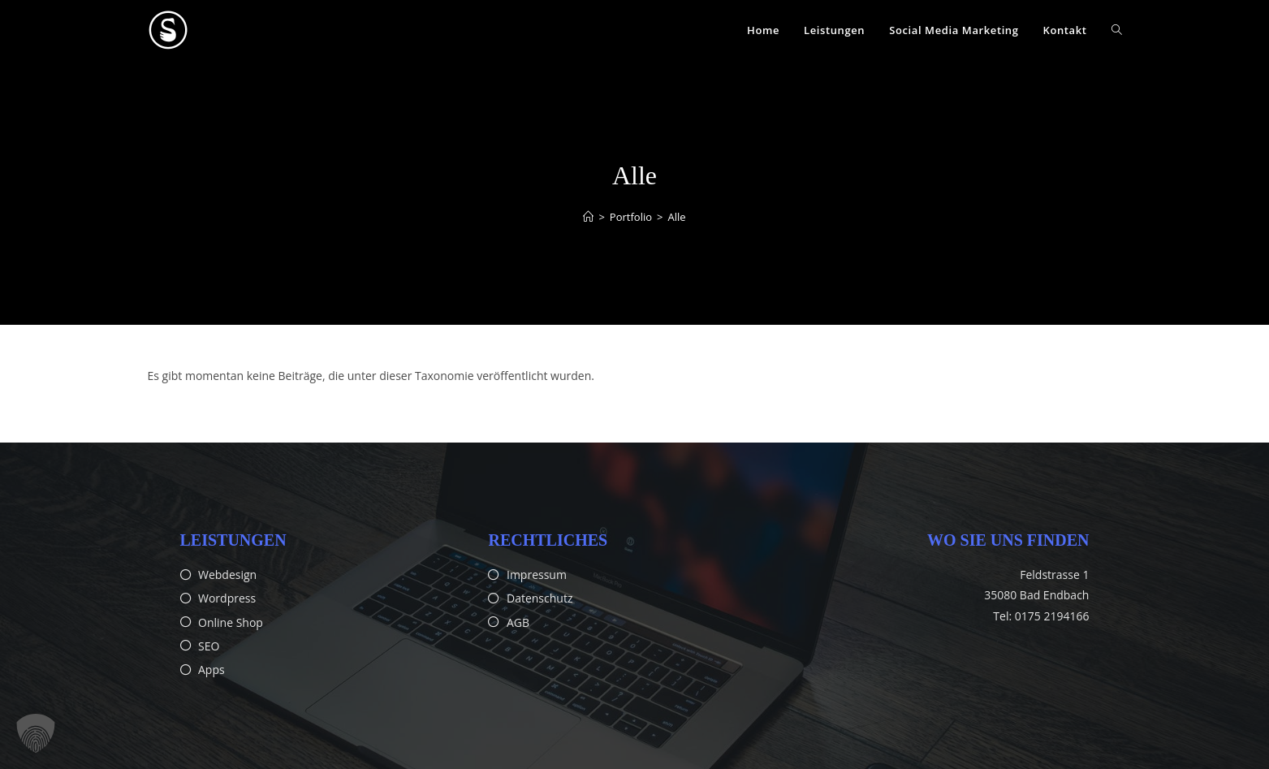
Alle (676, 217)
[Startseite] (588, 217)
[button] (35, 733)
